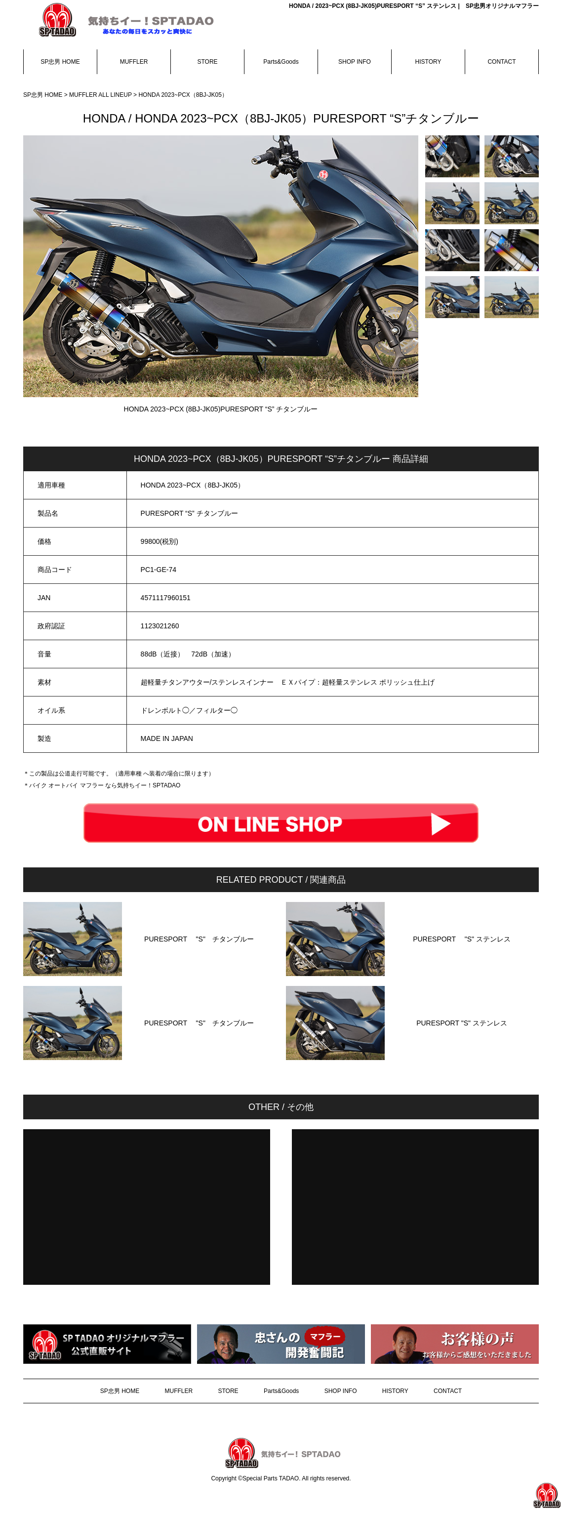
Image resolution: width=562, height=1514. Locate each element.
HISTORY (428, 61)
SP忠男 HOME (60, 61)
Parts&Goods (280, 61)
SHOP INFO (354, 61)
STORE (207, 61)
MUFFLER (134, 61)
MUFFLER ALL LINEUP (101, 94)
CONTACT (501, 61)
